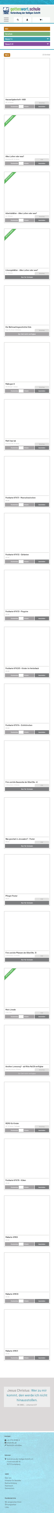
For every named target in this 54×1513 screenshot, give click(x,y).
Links (7, 1507)
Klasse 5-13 (9, 44)
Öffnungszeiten (10, 1504)
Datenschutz (9, 1488)
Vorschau (42, 103)
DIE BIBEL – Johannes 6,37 (27, 1405)
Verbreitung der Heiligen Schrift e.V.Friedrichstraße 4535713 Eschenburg (20, 1461)
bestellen (41, 106)
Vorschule (8, 34)
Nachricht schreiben (14, 1445)
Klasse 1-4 (8, 39)
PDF (42, 159)
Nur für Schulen (27, 277)
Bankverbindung (11, 1483)
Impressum (9, 1486)
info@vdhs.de (12, 1443)
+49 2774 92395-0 (13, 1440)
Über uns (8, 1478)
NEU (6, 28)
